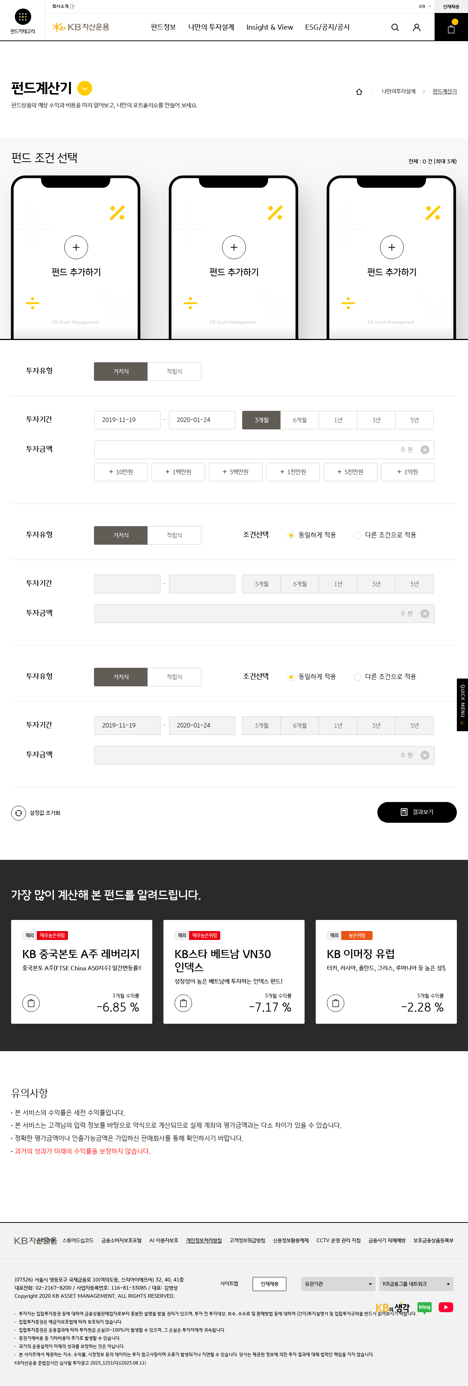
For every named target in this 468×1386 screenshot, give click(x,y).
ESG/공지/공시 (327, 27)
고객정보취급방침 (247, 1240)
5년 (414, 420)
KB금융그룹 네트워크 (405, 1284)
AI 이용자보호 (163, 1240)
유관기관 (314, 1284)
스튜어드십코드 (78, 1240)
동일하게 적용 (317, 535)
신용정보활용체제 (291, 1240)
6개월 (300, 420)
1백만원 (171, 472)
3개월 (262, 420)
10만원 (113, 472)
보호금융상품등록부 (433, 1240)
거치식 (121, 372)
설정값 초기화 (35, 813)
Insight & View (270, 27)
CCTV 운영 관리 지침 (338, 1240)
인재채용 (451, 7)
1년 (338, 420)
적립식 (174, 372)
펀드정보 (163, 27)
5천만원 (344, 472)
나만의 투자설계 (211, 27)
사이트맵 (229, 1283)
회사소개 (60, 6)
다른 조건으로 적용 (390, 535)
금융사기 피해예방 (387, 1240)
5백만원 (229, 472)
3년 (376, 420)
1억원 (399, 472)
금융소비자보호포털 (121, 1240)
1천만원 (286, 472)
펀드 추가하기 (76, 256)
